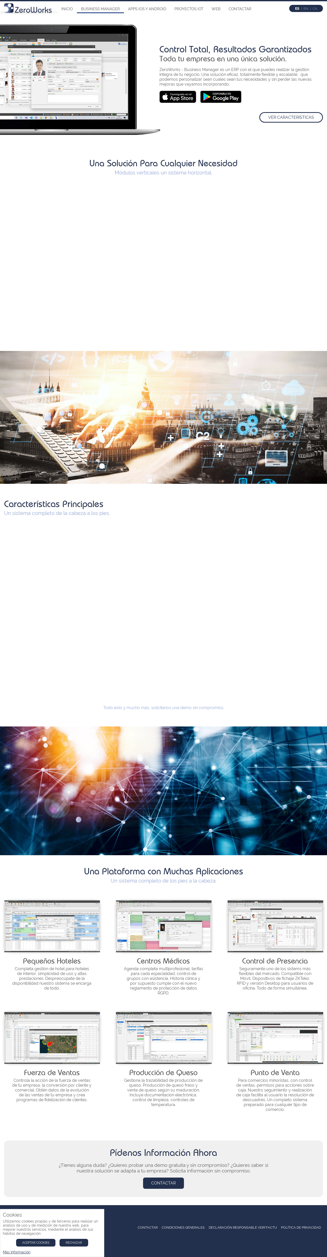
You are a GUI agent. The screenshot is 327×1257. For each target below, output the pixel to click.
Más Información (16, 1252)
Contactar (240, 9)
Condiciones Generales (183, 1227)
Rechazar (74, 1242)
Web (216, 9)
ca (315, 8)
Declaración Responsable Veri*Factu (243, 1227)
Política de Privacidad (301, 1227)
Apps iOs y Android (147, 9)
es (297, 8)
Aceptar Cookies (35, 1242)
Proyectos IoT (188, 9)
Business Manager (100, 9)
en (305, 8)
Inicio (67, 9)
